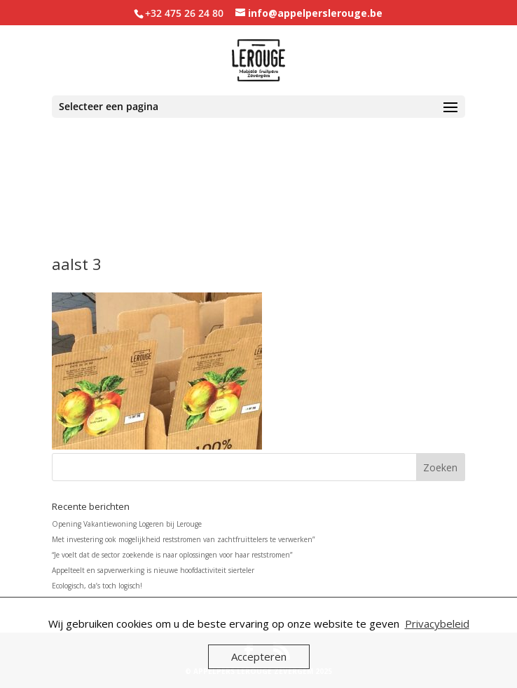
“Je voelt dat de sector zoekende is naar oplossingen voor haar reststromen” (172, 555)
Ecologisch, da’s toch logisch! (97, 586)
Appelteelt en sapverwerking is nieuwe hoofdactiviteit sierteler (153, 570)
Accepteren (259, 656)
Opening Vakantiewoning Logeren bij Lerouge (127, 524)
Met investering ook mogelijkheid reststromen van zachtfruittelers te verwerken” (183, 539)
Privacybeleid (437, 623)
